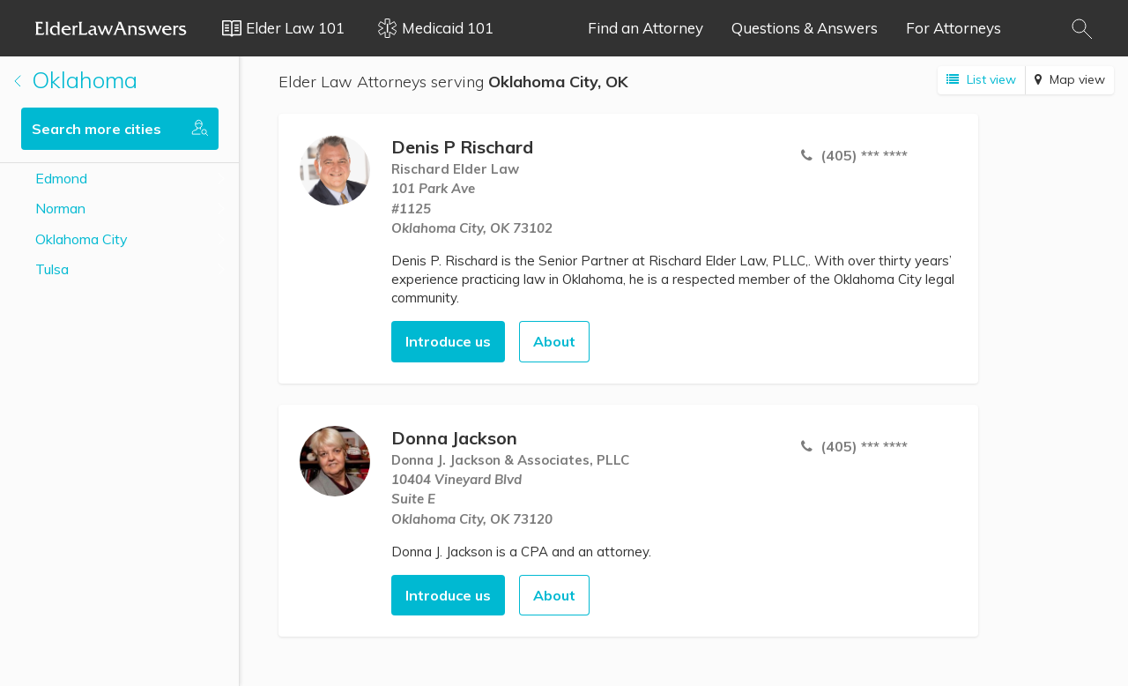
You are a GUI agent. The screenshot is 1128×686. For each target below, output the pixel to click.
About (554, 341)
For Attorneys (953, 28)
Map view (1070, 79)
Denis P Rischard (462, 147)
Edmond (61, 178)
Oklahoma (75, 79)
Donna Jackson (454, 438)
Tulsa (52, 269)
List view (981, 79)
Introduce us (448, 341)
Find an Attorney (645, 28)
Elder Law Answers (111, 28)
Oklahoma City (81, 239)
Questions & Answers (804, 28)
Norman (60, 208)
